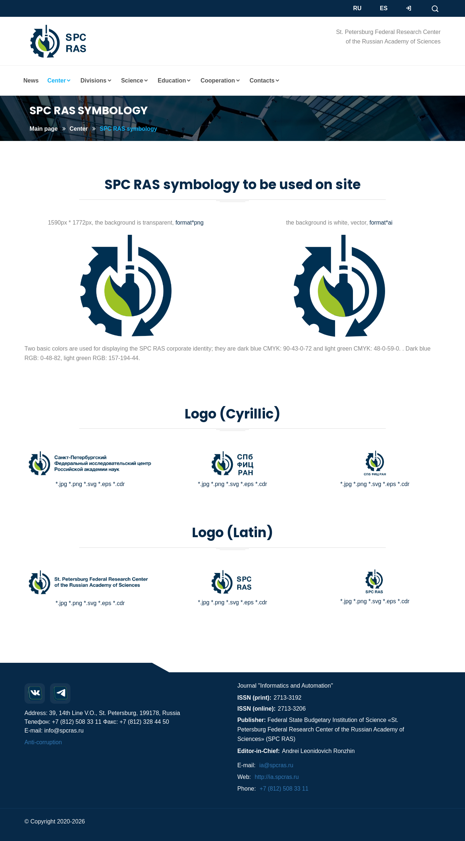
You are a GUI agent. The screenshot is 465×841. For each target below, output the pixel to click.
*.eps (104, 484)
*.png (75, 484)
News (31, 80)
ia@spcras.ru (276, 765)
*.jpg (61, 484)
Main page (44, 129)
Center (79, 129)
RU (357, 8)
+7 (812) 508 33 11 (284, 788)
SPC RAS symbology (129, 129)
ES (384, 8)
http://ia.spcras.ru (277, 777)
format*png (189, 222)
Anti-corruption (43, 742)
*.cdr (119, 484)
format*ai (380, 222)
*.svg (90, 484)
